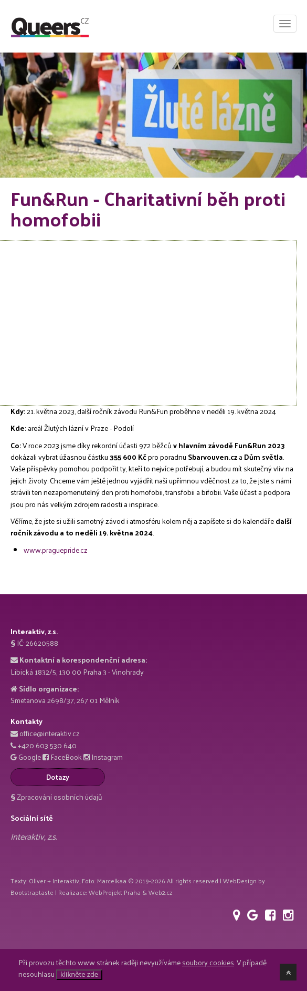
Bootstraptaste (32, 892)
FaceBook (66, 756)
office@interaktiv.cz (49, 733)
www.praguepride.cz (56, 549)
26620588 (42, 642)
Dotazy (57, 776)
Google (29, 756)
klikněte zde (79, 974)
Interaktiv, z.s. (33, 836)
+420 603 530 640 (47, 745)
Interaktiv (65, 880)
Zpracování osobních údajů (56, 796)
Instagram (107, 756)
